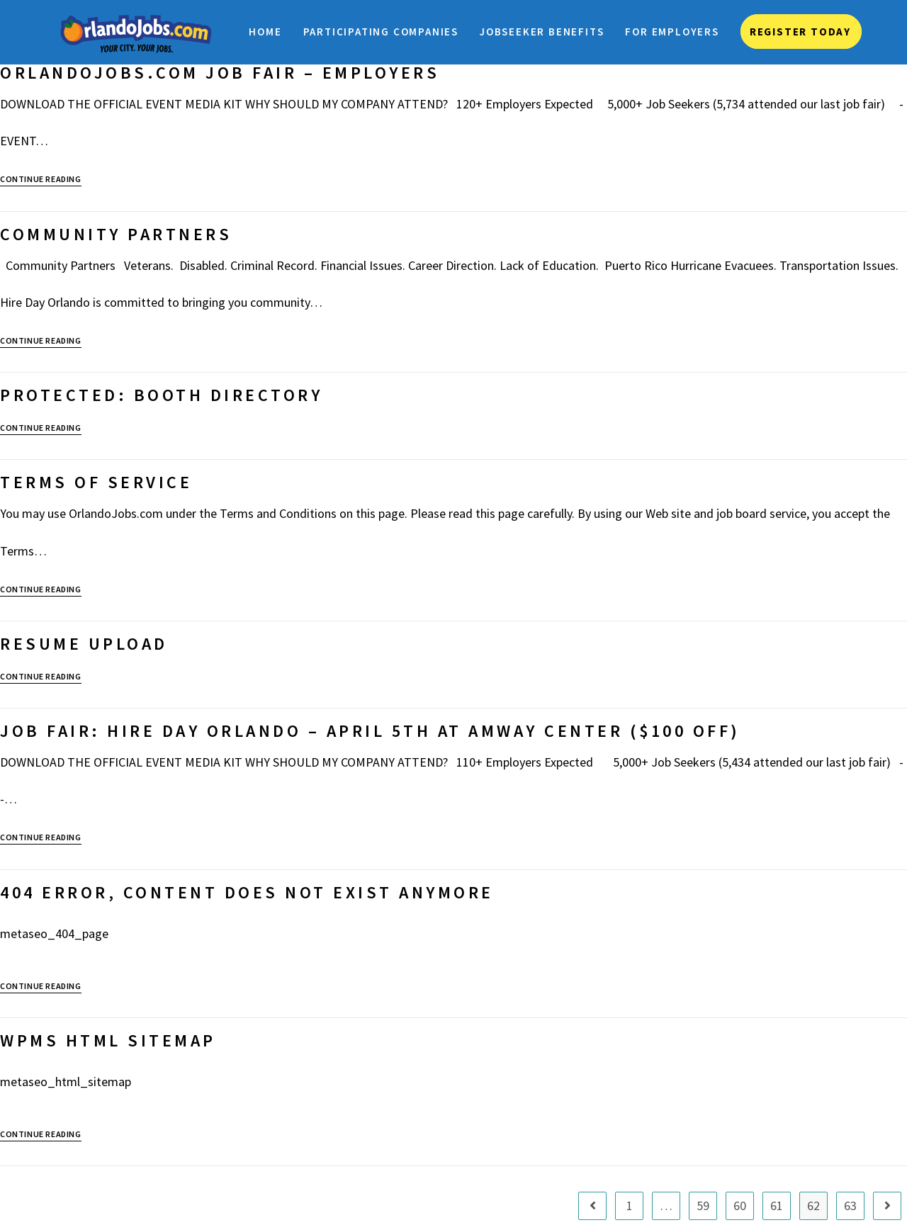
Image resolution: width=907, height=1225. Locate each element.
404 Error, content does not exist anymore (247, 892)
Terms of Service (96, 482)
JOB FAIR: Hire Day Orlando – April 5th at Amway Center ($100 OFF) (370, 731)
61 (776, 1205)
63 (850, 1205)
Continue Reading (40, 179)
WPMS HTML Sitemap (108, 1040)
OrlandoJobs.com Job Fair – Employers (219, 73)
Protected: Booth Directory (161, 395)
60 (739, 1205)
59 (703, 1205)
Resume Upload (84, 644)
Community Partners (116, 234)
